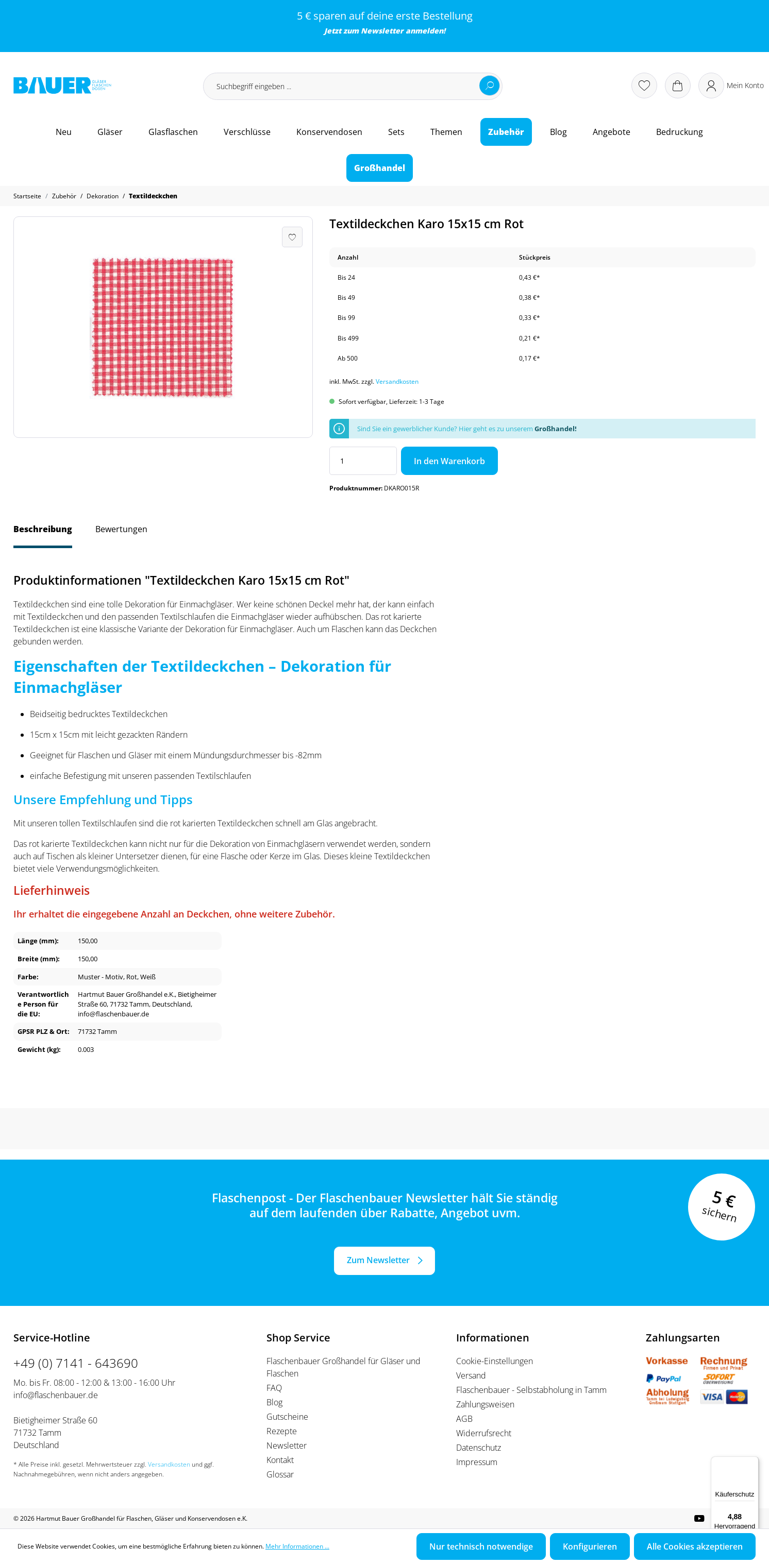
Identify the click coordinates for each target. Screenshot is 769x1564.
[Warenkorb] (678, 85)
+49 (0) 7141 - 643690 (75, 1362)
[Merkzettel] (644, 85)
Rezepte (281, 1431)
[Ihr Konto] (731, 85)
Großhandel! (555, 428)
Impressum (476, 1462)
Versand (471, 1375)
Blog (274, 1402)
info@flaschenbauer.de (55, 1395)
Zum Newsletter (378, 1260)
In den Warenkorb (449, 461)
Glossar (280, 1474)
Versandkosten (397, 381)
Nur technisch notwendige (481, 1546)
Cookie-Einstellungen (494, 1361)
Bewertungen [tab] (121, 529)
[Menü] (752, 1462)
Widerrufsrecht (483, 1433)
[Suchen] (489, 85)
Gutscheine (287, 1416)
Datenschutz (478, 1447)
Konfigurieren (590, 1546)
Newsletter (382, 31)
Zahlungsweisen (485, 1404)
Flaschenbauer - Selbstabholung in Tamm (531, 1390)
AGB (464, 1418)
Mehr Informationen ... (297, 1546)
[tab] (42, 534)
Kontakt (280, 1460)
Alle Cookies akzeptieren (695, 1546)
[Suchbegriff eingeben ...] (353, 86)
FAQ (274, 1387)
